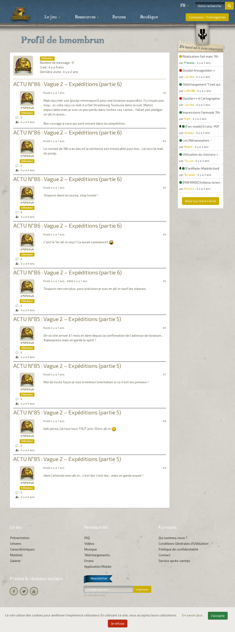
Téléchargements (97, 555)
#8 (164, 420)
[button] (184, 5)
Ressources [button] (87, 17)
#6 (164, 327)
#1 (164, 92)
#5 (164, 281)
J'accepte (218, 616)
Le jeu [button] (52, 17)
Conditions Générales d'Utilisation (183, 543)
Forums (119, 17)
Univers (15, 543)
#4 (164, 234)
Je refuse (117, 623)
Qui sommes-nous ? (173, 538)
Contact (164, 555)
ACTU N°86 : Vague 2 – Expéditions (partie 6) (67, 84)
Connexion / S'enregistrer (207, 17)
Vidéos (89, 543)
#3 (164, 187)
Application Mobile (97, 566)
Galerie (15, 561)
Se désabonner (95, 595)
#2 (164, 141)
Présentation (19, 538)
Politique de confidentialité (178, 549)
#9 (164, 467)
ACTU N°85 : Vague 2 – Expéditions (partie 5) (67, 319)
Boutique (149, 17)
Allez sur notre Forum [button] (200, 201)
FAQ (87, 538)
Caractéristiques (22, 549)
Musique (90, 549)
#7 (164, 374)
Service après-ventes (174, 561)
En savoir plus (192, 615)
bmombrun (27, 108)
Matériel (16, 555)
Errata (88, 561)
